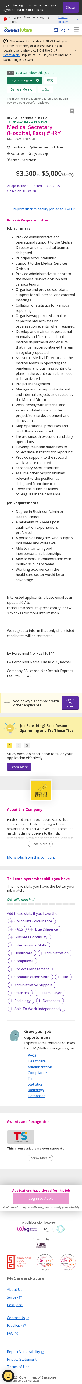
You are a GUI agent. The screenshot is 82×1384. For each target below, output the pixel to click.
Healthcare (23, 953)
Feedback (17, 1325)
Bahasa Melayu (22, 89)
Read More (39, 844)
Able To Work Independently (37, 1008)
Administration (56, 953)
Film (64, 976)
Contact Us (18, 1317)
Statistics (21, 992)
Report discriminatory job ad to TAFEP (44, 209)
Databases (51, 1000)
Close (70, 7)
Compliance (23, 961)
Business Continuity (30, 937)
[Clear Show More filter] (40, 1157)
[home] (17, 30)
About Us (14, 1289)
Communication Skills (31, 976)
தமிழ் (45, 89)
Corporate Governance (33, 921)
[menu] (76, 29)
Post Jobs (15, 1304)
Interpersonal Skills (30, 945)
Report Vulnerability (25, 1351)
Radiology (22, 1000)
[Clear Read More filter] (40, 843)
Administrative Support (33, 985)
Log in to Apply (41, 1198)
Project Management (31, 969)
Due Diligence (46, 929)
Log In (64, 30)
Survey (15, 1297)
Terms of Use (18, 1366)
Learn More (19, 767)
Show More (39, 1158)
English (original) (22, 80)
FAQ (12, 1333)
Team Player (51, 992)
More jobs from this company (31, 857)
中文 (50, 80)
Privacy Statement (22, 1359)
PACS (18, 929)
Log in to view (70, 703)
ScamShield (11, 55)
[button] (75, 50)
